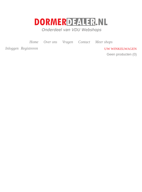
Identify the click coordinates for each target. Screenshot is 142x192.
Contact (84, 42)
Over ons (50, 42)
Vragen (67, 42)
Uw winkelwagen (120, 49)
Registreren (29, 48)
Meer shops (103, 42)
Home (34, 42)
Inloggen (12, 48)
